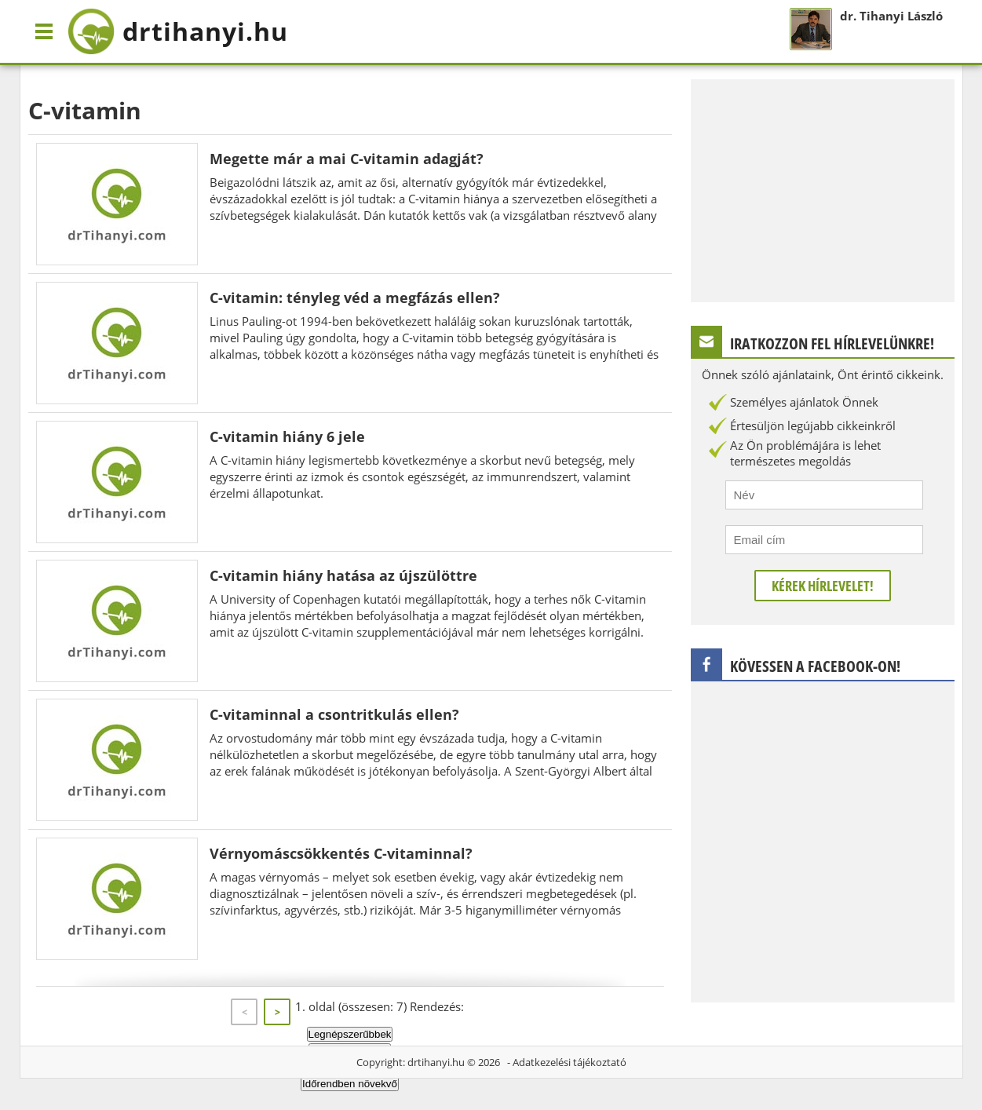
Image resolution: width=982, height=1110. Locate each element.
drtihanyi (178, 31)
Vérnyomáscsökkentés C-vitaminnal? (341, 853)
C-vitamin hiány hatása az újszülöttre (343, 575)
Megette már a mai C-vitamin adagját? (347, 158)
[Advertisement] (823, 189)
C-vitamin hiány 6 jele (287, 436)
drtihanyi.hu (436, 1062)
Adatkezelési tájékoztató (569, 1062)
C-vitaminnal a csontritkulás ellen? (334, 714)
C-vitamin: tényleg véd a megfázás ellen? (355, 297)
